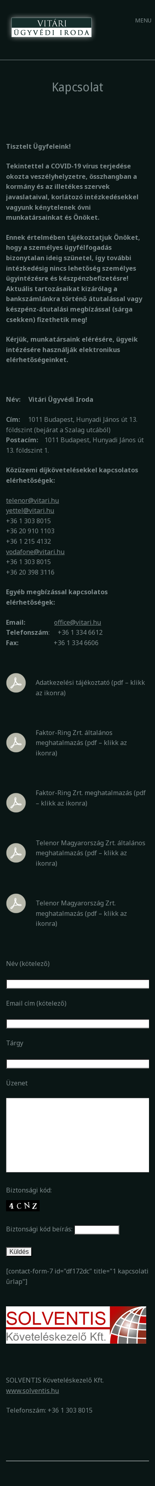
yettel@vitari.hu (30, 510)
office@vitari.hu (77, 622)
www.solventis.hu (32, 1390)
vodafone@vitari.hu (35, 551)
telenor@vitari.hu (32, 500)
